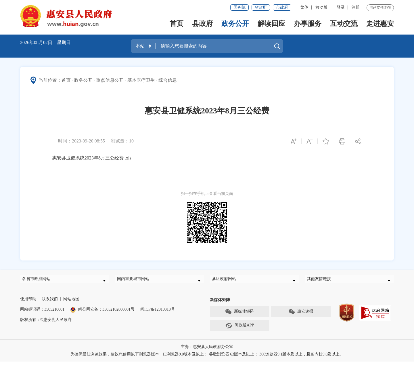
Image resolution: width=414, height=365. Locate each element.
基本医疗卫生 (141, 80)
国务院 (239, 7)
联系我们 (50, 302)
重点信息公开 (110, 80)
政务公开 (235, 23)
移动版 (321, 7)
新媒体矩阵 (239, 315)
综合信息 (167, 80)
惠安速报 (300, 315)
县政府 (202, 23)
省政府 (261, 7)
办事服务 (307, 23)
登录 (341, 7)
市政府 (282, 7)
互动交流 (344, 23)
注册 (356, 7)
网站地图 (71, 302)
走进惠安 (380, 23)
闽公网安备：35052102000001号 (102, 313)
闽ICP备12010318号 (157, 313)
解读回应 (271, 23)
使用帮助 (28, 302)
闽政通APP (239, 329)
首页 (176, 23)
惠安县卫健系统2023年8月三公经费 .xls (91, 157)
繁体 (304, 7)
